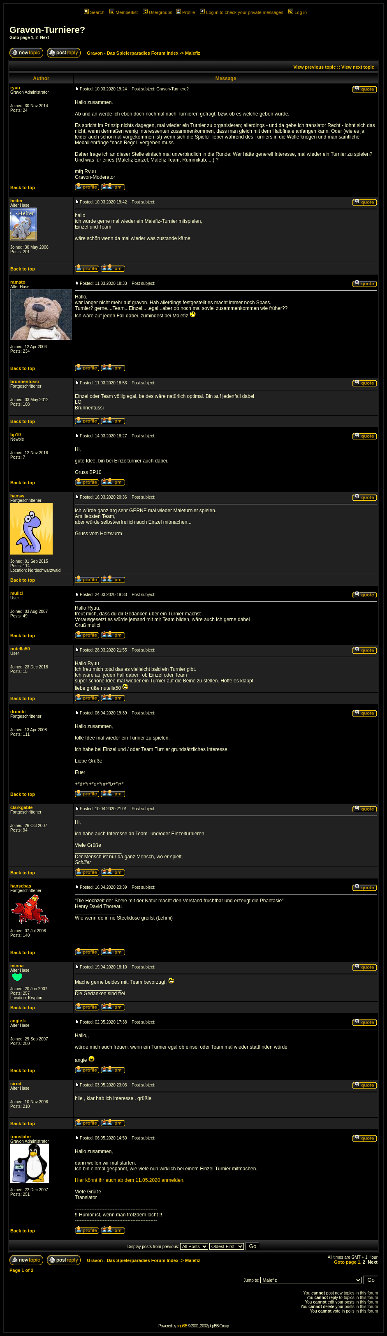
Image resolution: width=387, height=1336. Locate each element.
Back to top (22, 187)
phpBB (182, 1326)
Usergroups (157, 12)
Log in (297, 12)
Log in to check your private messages (241, 12)
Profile (185, 12)
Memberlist (123, 12)
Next (44, 37)
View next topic (357, 67)
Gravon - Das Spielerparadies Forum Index (132, 53)
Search (94, 12)
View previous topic (314, 67)
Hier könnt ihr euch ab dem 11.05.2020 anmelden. (130, 1180)
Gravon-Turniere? (47, 30)
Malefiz (192, 53)
